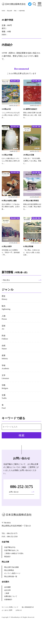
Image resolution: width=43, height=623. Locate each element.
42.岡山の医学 (7, 246)
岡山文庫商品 (9, 570)
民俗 (5, 337)
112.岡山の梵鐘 (7, 155)
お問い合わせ (14, 492)
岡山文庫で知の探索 (11, 567)
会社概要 (7, 587)
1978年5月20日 (36, 243)
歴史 (4, 297)
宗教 (5, 386)
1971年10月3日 (14, 243)
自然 (4, 347)
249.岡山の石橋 (28, 155)
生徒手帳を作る (9, 547)
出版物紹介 (8, 599)
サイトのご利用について (10, 607)
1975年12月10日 (14, 197)
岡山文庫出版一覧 (10, 576)
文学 (5, 376)
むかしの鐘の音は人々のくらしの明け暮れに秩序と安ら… (11, 161)
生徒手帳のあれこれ (11, 550)
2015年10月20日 (35, 197)
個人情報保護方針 (28, 607)
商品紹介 (7, 556)
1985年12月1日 (14, 105)
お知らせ (19, 610)
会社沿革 (7, 590)
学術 (5, 366)
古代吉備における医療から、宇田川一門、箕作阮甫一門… (11, 252)
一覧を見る (6, 280)
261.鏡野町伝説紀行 (30, 109)
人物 (4, 317)
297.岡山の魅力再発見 (31, 200)
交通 (4, 396)
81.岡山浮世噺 (28, 246)
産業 (5, 356)
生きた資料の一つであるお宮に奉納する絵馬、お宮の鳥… (11, 207)
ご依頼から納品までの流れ (14, 553)
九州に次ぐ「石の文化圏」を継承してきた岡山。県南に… (32, 161)
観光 (6, 307)
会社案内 (5, 582)
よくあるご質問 (7, 610)
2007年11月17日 (35, 151)
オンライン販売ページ (12, 573)
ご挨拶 (6, 593)
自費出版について (10, 596)
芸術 (3, 327)
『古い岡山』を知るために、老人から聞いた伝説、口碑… (32, 252)
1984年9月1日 (15, 151)
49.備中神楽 (7, 20)
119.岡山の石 (6, 109)
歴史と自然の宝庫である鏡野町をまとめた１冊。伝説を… (32, 115)
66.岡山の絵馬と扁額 (9, 200)
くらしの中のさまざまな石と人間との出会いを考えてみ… (11, 115)
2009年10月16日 (35, 105)
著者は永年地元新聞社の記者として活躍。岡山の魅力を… (32, 207)
